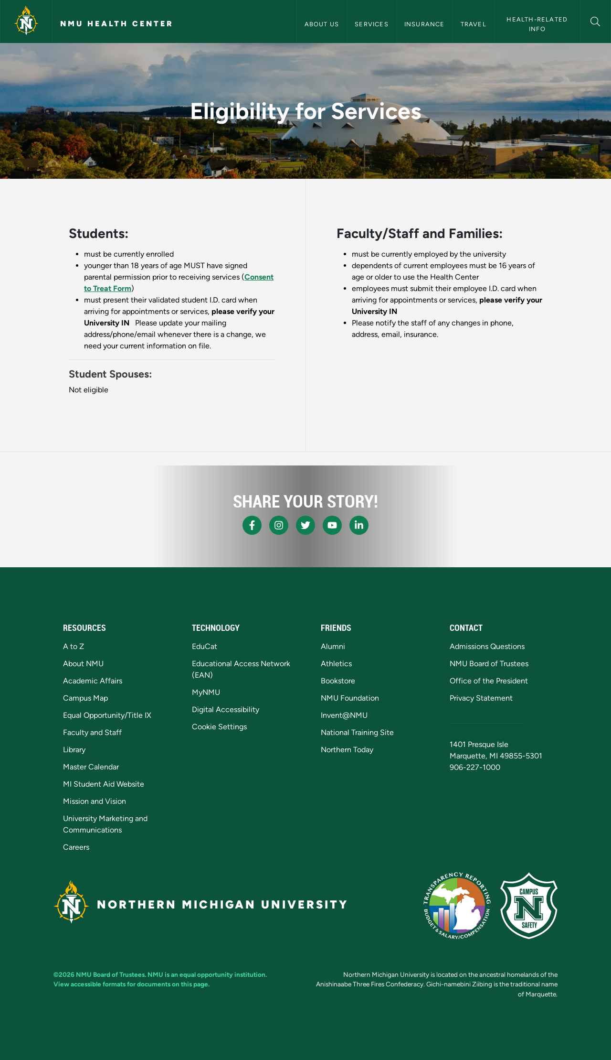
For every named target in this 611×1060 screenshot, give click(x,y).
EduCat (204, 646)
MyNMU (206, 692)
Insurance (424, 24)
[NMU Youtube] (332, 525)
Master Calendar (91, 766)
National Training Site (357, 732)
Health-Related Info (537, 24)
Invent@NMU (344, 715)
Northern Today (347, 749)
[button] (595, 20)
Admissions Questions (487, 646)
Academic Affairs (92, 680)
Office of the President (489, 680)
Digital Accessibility (225, 709)
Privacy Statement (481, 698)
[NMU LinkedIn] (359, 525)
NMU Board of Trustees (489, 663)
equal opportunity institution (222, 974)
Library (74, 749)
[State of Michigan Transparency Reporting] (457, 905)
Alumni (333, 646)
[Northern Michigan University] (26, 21)
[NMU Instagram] (278, 525)
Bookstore (338, 680)
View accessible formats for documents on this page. (131, 984)
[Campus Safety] (529, 905)
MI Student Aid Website (103, 784)
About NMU (83, 663)
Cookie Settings (219, 726)
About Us (322, 24)
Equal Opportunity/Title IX (107, 715)
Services (372, 24)
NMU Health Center (117, 23)
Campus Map (85, 698)
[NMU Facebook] (252, 525)
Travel (473, 24)
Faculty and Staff (92, 732)
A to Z (73, 646)
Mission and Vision (94, 801)
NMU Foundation (350, 698)
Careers (76, 847)
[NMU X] (305, 525)
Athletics (336, 663)
